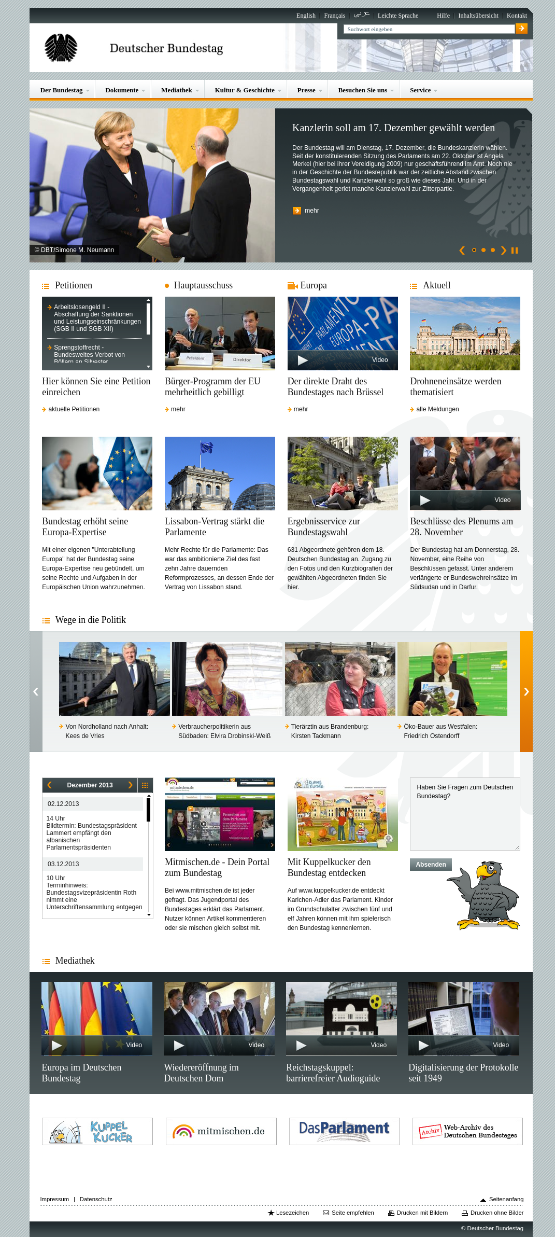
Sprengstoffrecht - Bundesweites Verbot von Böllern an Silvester (89, 355)
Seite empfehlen (353, 1213)
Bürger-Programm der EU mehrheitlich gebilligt (213, 386)
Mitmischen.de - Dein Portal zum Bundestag (217, 867)
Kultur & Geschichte (245, 90)
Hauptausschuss (203, 285)
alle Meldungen (438, 409)
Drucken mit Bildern (422, 1213)
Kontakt (517, 15)
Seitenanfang (506, 1199)
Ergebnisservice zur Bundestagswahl (324, 526)
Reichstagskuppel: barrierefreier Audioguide (333, 1072)
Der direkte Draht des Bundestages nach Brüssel (336, 386)
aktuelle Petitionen (73, 409)
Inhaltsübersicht (478, 15)
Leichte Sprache (398, 15)
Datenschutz (96, 1199)
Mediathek (176, 90)
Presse (306, 90)
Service (420, 90)
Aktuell (436, 285)
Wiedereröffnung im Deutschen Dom (201, 1072)
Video (380, 360)
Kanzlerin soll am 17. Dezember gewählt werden (393, 127)
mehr (312, 210)
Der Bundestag (61, 90)
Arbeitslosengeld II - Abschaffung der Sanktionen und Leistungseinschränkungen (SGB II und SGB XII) (97, 317)
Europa (314, 285)
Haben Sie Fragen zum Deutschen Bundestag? (465, 814)
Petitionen (73, 285)
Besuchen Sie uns (363, 90)
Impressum (54, 1199)
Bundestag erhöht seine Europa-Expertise (85, 526)
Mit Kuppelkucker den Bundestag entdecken (329, 867)
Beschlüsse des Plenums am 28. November (461, 526)
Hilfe (443, 15)
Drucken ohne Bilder (497, 1213)
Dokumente (122, 90)
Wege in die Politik (90, 620)
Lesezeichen (292, 1213)
